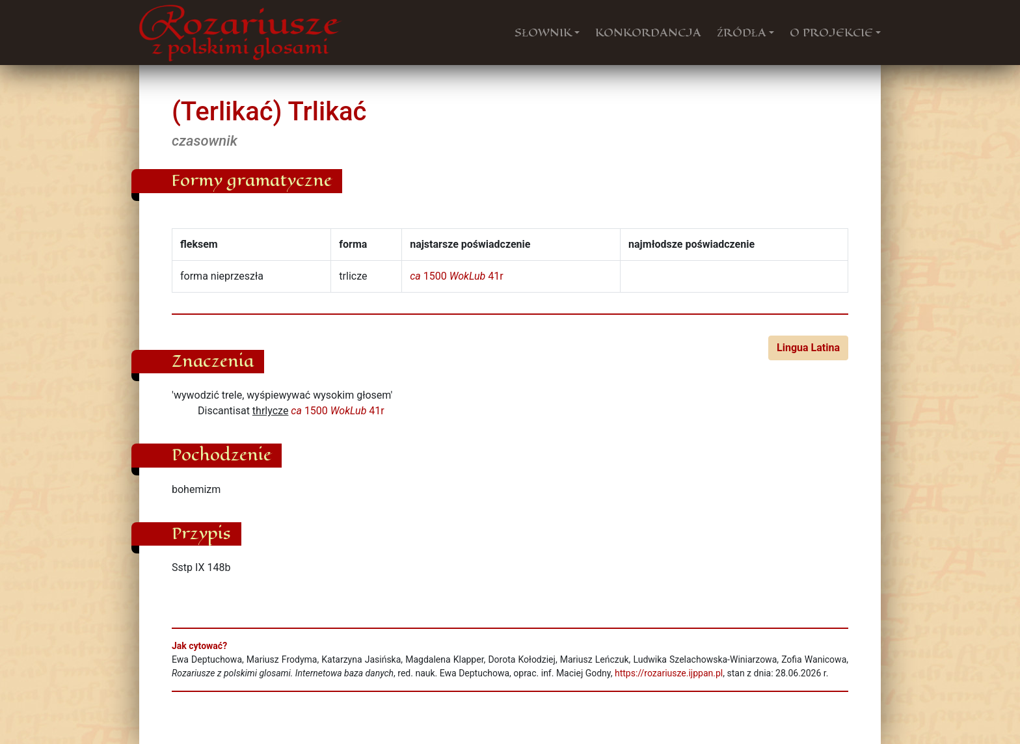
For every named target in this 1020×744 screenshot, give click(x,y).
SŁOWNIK (543, 32)
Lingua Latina (808, 347)
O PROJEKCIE (831, 32)
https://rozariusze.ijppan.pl (669, 673)
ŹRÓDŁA (741, 32)
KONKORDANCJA (648, 32)
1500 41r (456, 276)
